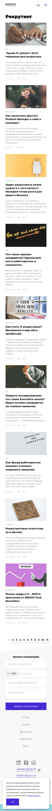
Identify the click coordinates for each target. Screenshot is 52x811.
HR (7, 49)
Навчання (26, 739)
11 (47, 640)
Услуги (26, 724)
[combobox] (12, 674)
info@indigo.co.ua (26, 775)
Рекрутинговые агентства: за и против (24, 530)
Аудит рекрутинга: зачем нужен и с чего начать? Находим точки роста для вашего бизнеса (24, 190)
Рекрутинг (10, 112)
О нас (26, 717)
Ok (12, 802)
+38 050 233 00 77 (26, 769)
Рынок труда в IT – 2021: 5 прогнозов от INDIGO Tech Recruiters (24, 598)
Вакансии (26, 731)
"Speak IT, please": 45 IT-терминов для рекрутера (23, 55)
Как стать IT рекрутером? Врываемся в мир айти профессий (24, 330)
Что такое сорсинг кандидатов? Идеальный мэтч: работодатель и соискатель (23, 259)
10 (43, 640)
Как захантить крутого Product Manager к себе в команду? (23, 119)
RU (38, 5)
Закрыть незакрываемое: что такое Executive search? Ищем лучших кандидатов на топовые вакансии (25, 401)
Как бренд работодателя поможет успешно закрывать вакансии (23, 466)
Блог (26, 746)
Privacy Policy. (34, 795)
